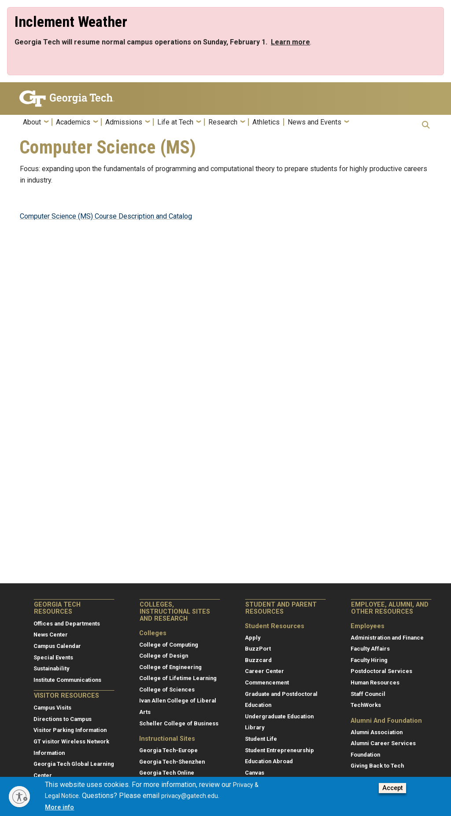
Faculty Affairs (370, 648)
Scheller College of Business (178, 723)
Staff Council (368, 694)
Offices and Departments (66, 623)
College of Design (163, 655)
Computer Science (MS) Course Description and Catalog (106, 216)
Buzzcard (258, 660)
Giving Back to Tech (377, 765)
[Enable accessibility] (19, 796)
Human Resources (375, 682)
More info (59, 808)
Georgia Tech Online (166, 772)
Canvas (254, 772)
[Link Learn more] (290, 42)
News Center (50, 634)
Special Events (53, 657)
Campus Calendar (57, 646)
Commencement (267, 682)
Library (254, 727)
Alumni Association (377, 732)
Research (222, 122)
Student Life (261, 738)
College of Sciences (167, 689)
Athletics (266, 122)
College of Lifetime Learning (178, 678)
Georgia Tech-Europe (168, 750)
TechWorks (366, 705)
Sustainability (51, 668)
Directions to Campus (62, 719)
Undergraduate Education (279, 716)
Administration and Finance (387, 637)
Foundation (365, 754)
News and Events (314, 122)
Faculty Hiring (369, 660)
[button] (426, 124)
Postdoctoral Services (381, 671)
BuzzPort (258, 648)
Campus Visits (52, 707)
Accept (392, 789)
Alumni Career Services (383, 743)
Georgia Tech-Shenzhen (172, 761)
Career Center (264, 671)
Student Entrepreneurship (279, 750)
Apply (252, 637)
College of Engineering (170, 667)
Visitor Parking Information (70, 730)
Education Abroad (269, 761)
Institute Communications (67, 680)
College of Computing (168, 644)
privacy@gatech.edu (189, 796)
